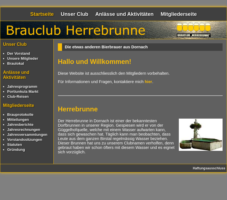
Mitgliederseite (179, 14)
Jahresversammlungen (27, 134)
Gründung (16, 150)
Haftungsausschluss (209, 168)
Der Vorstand (18, 53)
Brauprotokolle (20, 114)
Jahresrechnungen (23, 130)
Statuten (14, 144)
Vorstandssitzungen (24, 140)
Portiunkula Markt (22, 91)
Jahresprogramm (22, 86)
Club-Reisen (18, 96)
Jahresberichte (20, 124)
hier (148, 81)
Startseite (42, 14)
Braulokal (15, 63)
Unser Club (74, 14)
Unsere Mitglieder (22, 58)
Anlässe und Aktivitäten (124, 14)
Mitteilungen (18, 120)
